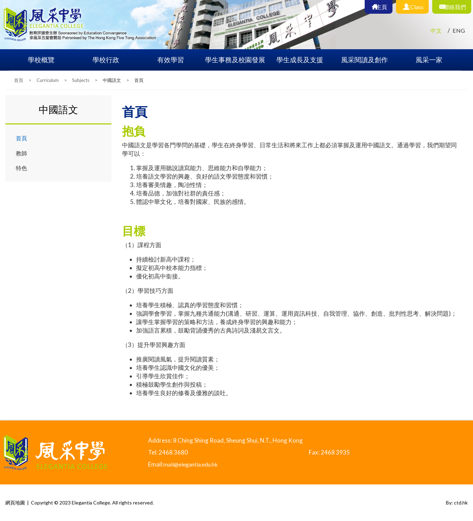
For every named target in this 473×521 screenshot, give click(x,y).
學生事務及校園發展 (235, 60)
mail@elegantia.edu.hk (193, 464)
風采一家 (429, 60)
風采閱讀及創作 (364, 60)
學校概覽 (41, 60)
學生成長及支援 (299, 60)
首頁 (18, 80)
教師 (22, 153)
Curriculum (48, 80)
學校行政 (105, 60)
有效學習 (170, 60)
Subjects (80, 80)
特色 (22, 168)
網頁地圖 (15, 503)
